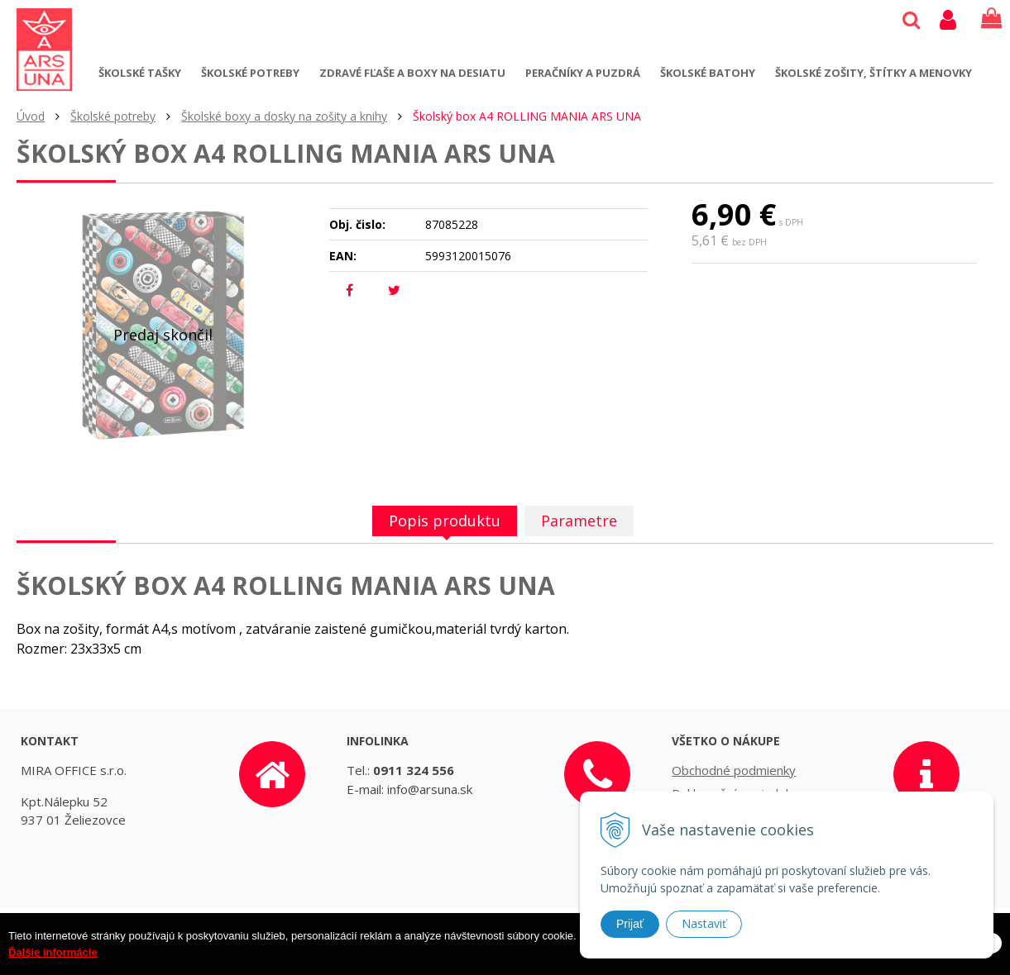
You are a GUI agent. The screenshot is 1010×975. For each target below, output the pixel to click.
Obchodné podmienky (734, 770)
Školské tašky (139, 72)
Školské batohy (707, 72)
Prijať (630, 923)
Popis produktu (444, 520)
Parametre (579, 520)
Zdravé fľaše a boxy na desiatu (412, 72)
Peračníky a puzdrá (582, 72)
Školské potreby (250, 72)
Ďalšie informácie (53, 967)
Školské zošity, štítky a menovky (873, 72)
